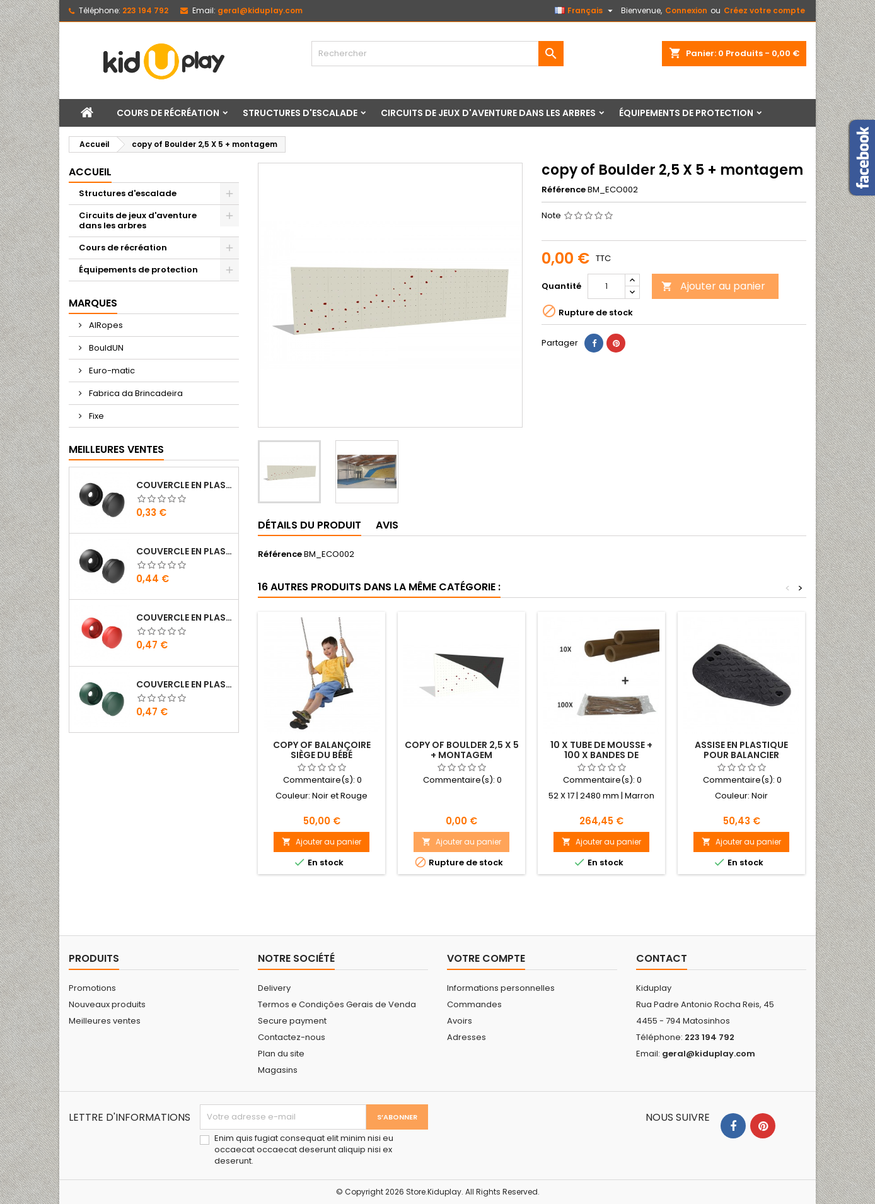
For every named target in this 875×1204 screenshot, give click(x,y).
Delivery (274, 988)
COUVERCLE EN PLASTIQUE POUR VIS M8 (184, 485)
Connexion (686, 10)
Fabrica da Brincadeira (135, 393)
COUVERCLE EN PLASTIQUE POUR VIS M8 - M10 (184, 617)
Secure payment (292, 1021)
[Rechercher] (437, 53)
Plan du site (281, 1054)
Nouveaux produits (107, 1004)
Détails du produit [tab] (309, 525)
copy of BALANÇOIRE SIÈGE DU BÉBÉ (322, 750)
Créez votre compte (764, 10)
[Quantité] (606, 286)
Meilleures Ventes (116, 449)
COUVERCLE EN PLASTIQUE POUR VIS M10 (184, 551)
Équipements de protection (686, 113)
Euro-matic (111, 371)
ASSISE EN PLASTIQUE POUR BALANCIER (741, 750)
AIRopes (105, 325)
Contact (661, 958)
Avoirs (459, 1021)
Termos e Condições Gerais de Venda (337, 1004)
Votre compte (486, 958)
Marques (93, 303)
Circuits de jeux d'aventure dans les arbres (488, 113)
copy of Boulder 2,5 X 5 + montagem (462, 750)
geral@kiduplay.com (260, 10)
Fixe (95, 416)
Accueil (90, 172)
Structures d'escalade (300, 113)
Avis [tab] (387, 525)
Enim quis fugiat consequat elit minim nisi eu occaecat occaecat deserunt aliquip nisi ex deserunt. (303, 1150)
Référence (564, 190)
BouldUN (105, 348)
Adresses (466, 1037)
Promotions (92, 988)
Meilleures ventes (105, 1021)
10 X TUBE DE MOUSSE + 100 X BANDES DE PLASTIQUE (601, 755)
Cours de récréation (168, 113)
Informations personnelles (501, 988)
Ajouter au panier (713, 286)
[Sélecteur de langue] (585, 10)
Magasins (278, 1070)
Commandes (474, 1004)
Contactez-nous (291, 1037)
